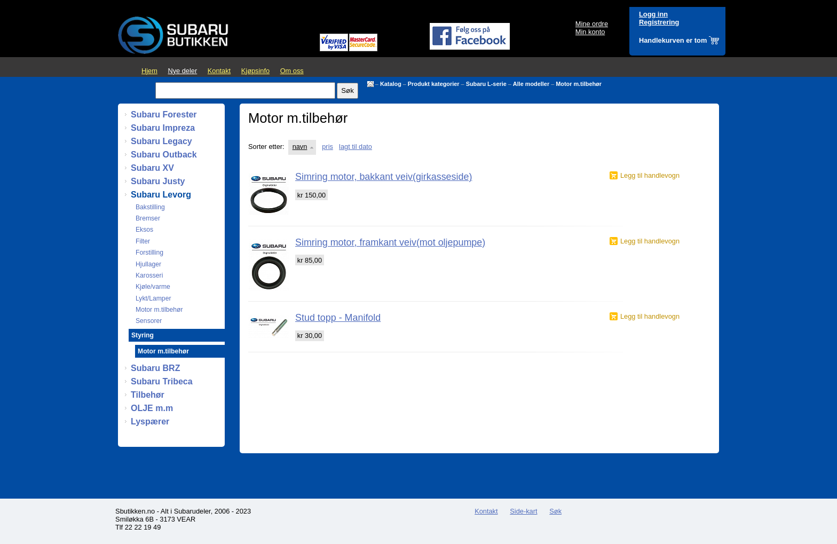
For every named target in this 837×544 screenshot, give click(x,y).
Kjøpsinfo (255, 71)
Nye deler (182, 71)
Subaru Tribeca (162, 381)
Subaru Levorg (161, 194)
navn (300, 147)
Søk (555, 511)
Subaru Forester (164, 114)
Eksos (144, 229)
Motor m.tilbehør (579, 84)
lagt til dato (355, 147)
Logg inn (653, 14)
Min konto (590, 32)
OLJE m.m (152, 408)
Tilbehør (147, 394)
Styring (142, 335)
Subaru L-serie (486, 84)
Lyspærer (150, 421)
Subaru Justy (158, 181)
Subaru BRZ (155, 368)
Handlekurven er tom (673, 40)
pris (327, 147)
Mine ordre (591, 24)
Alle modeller (531, 84)
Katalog (390, 84)
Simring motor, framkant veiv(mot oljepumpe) (390, 242)
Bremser (148, 218)
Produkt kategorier (434, 84)
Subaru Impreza (163, 127)
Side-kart (523, 511)
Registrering (659, 22)
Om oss (292, 71)
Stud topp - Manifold (338, 317)
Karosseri (149, 275)
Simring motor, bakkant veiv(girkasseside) (383, 176)
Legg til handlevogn (650, 175)
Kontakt (219, 71)
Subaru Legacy (161, 141)
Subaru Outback (164, 154)
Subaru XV (152, 167)
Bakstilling (150, 207)
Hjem (149, 71)
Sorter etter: (266, 147)
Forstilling (149, 252)
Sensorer (149, 321)
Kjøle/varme (153, 286)
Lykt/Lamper (153, 298)
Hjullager (148, 264)
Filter (143, 241)
